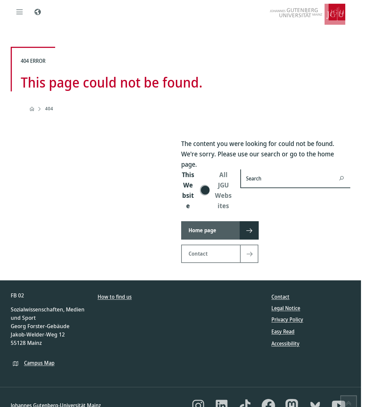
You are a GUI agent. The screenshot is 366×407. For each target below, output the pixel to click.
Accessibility (285, 343)
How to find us (115, 296)
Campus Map (39, 363)
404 (49, 108)
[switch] (206, 190)
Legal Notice (285, 308)
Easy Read (282, 331)
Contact (280, 296)
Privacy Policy (287, 319)
